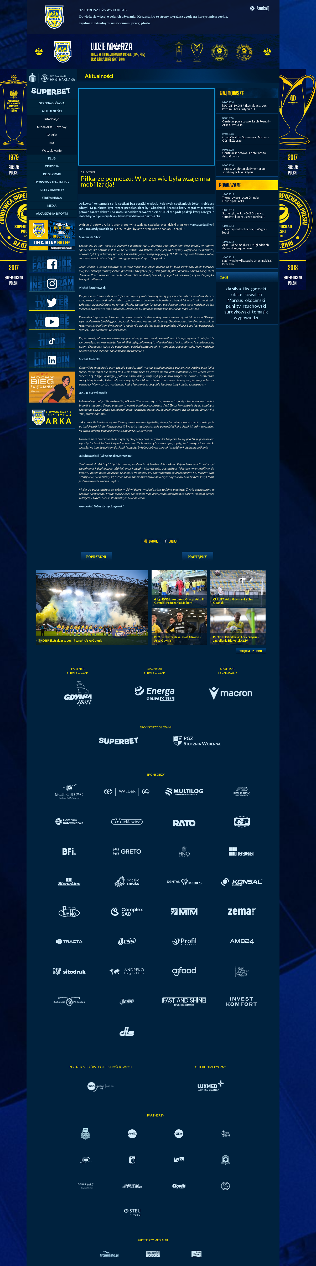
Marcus (235, 300)
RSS (51, 142)
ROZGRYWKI (52, 174)
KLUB (52, 158)
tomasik (260, 312)
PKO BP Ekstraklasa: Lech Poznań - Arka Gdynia (70, 640)
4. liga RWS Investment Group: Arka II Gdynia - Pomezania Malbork (179, 601)
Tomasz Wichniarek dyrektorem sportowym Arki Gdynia (244, 170)
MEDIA (51, 205)
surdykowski (237, 312)
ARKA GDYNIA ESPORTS (52, 213)
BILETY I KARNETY (52, 190)
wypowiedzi (246, 317)
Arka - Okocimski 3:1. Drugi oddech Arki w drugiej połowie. (245, 246)
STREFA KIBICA (52, 197)
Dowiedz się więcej (92, 16)
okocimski (255, 300)
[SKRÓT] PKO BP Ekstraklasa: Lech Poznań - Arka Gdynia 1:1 (245, 107)
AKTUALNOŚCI (52, 111)
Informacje (51, 119)
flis (246, 288)
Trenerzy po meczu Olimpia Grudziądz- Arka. (240, 199)
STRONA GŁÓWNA (51, 103)
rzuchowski (254, 306)
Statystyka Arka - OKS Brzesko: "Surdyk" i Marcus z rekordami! (243, 215)
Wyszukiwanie (52, 150)
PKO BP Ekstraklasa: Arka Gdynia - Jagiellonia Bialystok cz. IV (236, 638)
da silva (233, 288)
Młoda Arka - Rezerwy (51, 126)
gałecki (258, 288)
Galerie (51, 134)
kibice (236, 294)
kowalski (253, 294)
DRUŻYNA (52, 166)
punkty (233, 306)
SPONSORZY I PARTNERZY (51, 182)
